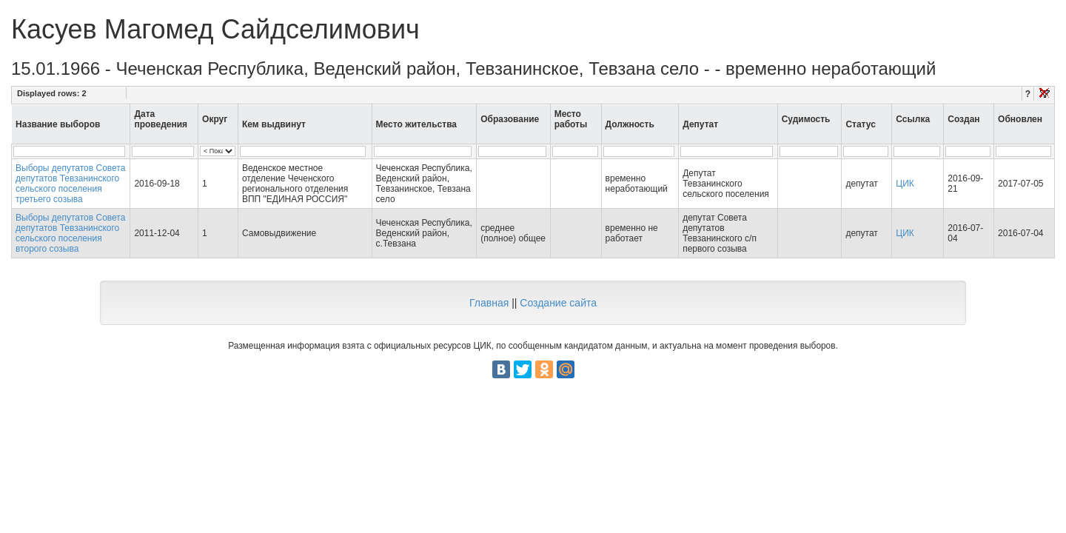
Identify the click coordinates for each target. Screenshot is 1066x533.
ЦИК (905, 183)
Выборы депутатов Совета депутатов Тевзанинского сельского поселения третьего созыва (70, 183)
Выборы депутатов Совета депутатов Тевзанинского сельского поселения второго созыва (70, 233)
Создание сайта (558, 303)
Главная (489, 303)
